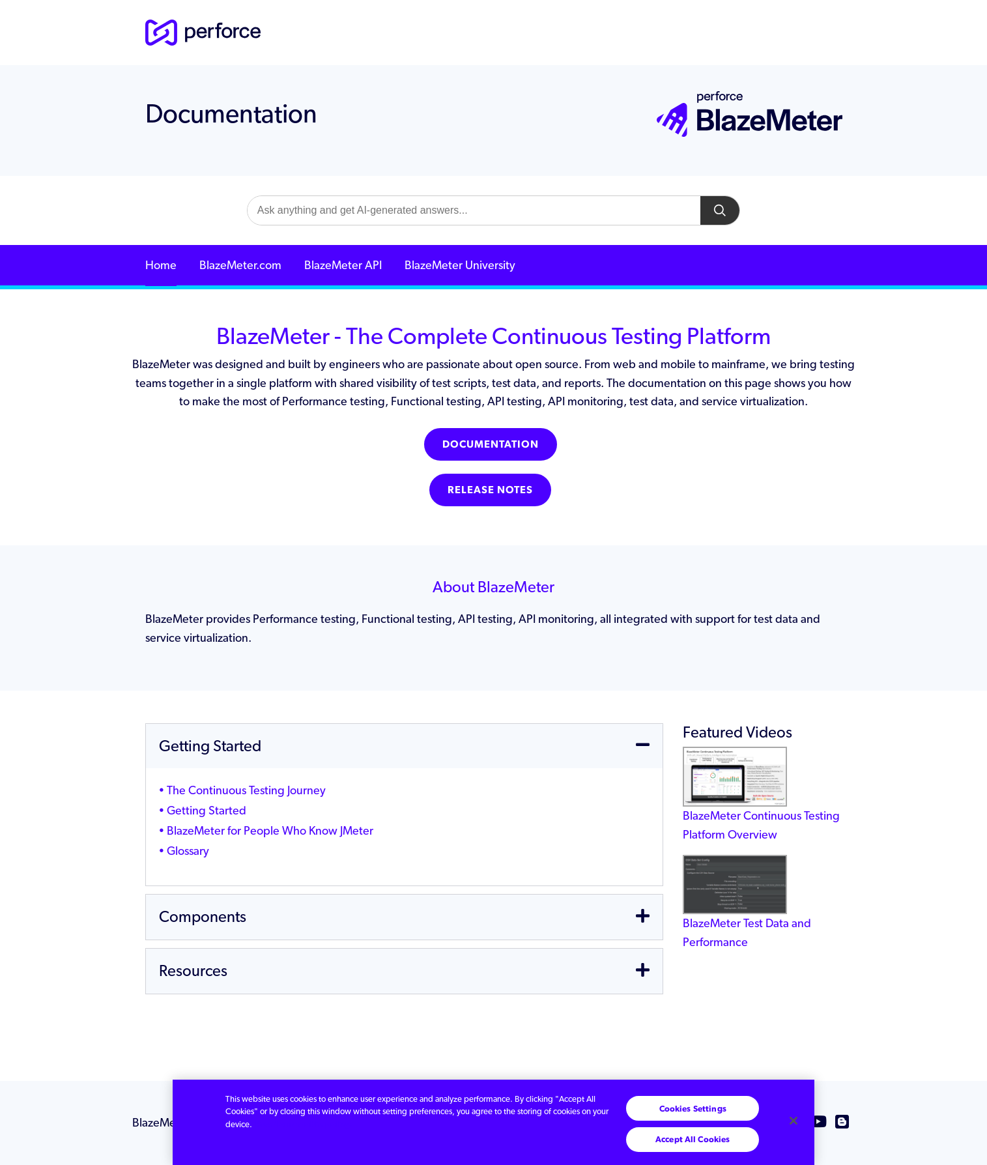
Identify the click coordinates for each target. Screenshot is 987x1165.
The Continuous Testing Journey (246, 790)
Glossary (188, 850)
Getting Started (206, 810)
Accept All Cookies (692, 1139)
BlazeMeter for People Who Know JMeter (270, 830)
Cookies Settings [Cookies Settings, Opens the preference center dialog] (692, 1109)
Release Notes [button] (490, 489)
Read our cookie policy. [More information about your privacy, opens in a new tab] (304, 1124)
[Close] (793, 1120)
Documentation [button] (490, 444)
